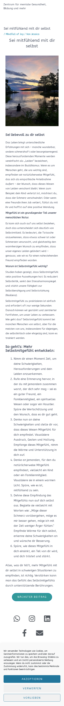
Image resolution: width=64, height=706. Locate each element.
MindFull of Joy (15, 34)
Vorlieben (32, 697)
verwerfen (32, 688)
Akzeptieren (32, 679)
